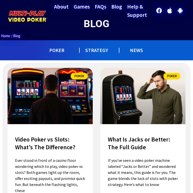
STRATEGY (96, 50)
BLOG (96, 24)
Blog (116, 6)
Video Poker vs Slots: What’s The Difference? (45, 143)
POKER (56, 50)
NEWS (136, 50)
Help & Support (137, 10)
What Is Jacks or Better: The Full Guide (139, 143)
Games (82, 6)
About (61, 6)
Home (5, 35)
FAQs (100, 6)
